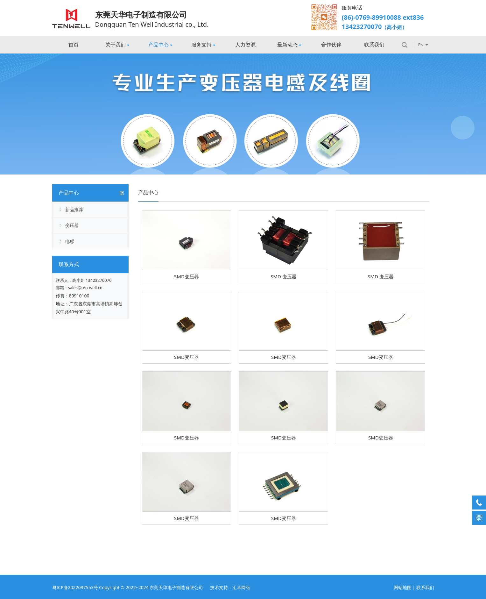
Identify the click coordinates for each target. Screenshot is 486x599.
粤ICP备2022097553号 (75, 587)
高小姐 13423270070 (92, 280)
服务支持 (203, 44)
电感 (69, 241)
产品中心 (160, 44)
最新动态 (289, 44)
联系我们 (374, 44)
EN (422, 44)
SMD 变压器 (284, 276)
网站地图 (403, 587)
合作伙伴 (331, 44)
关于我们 (117, 44)
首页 (73, 44)
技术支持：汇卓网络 (230, 587)
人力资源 (245, 44)
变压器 (72, 225)
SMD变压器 (186, 276)
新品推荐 (74, 209)
